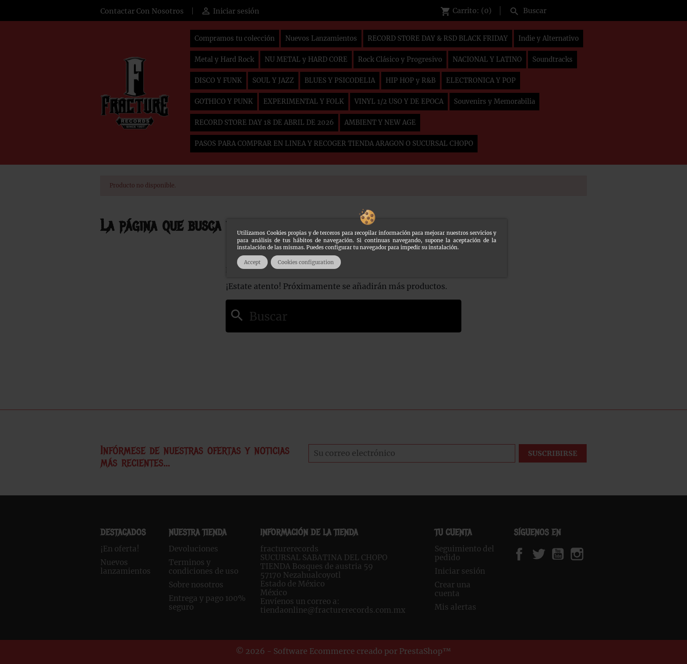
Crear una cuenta (453, 589)
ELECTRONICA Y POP (481, 80)
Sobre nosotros (196, 584)
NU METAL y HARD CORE (306, 59)
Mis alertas (455, 607)
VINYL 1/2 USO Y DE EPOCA (398, 101)
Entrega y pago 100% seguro (207, 602)
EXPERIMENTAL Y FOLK (303, 101)
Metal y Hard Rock (224, 59)
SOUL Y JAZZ (273, 80)
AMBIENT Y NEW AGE (380, 122)
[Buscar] (546, 9)
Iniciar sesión (460, 571)
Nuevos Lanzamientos (321, 38)
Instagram (587, 554)
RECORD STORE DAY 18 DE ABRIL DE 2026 (264, 122)
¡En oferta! (119, 548)
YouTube (565, 554)
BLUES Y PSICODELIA (340, 80)
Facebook (527, 554)
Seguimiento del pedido (464, 553)
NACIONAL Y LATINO (487, 59)
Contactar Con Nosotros (142, 10)
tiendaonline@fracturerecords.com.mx (332, 610)
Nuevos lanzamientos (125, 567)
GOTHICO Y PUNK (224, 101)
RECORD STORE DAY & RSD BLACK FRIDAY (438, 38)
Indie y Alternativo (548, 38)
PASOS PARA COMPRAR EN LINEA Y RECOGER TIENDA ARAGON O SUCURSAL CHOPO (334, 143)
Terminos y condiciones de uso (203, 567)
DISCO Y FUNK (218, 80)
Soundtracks (552, 59)
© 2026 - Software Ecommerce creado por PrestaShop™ (343, 651)
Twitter (543, 554)
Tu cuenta (453, 532)
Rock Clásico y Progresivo (400, 59)
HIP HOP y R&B (411, 80)
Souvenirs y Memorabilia (494, 101)
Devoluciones (193, 548)
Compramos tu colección (235, 38)
